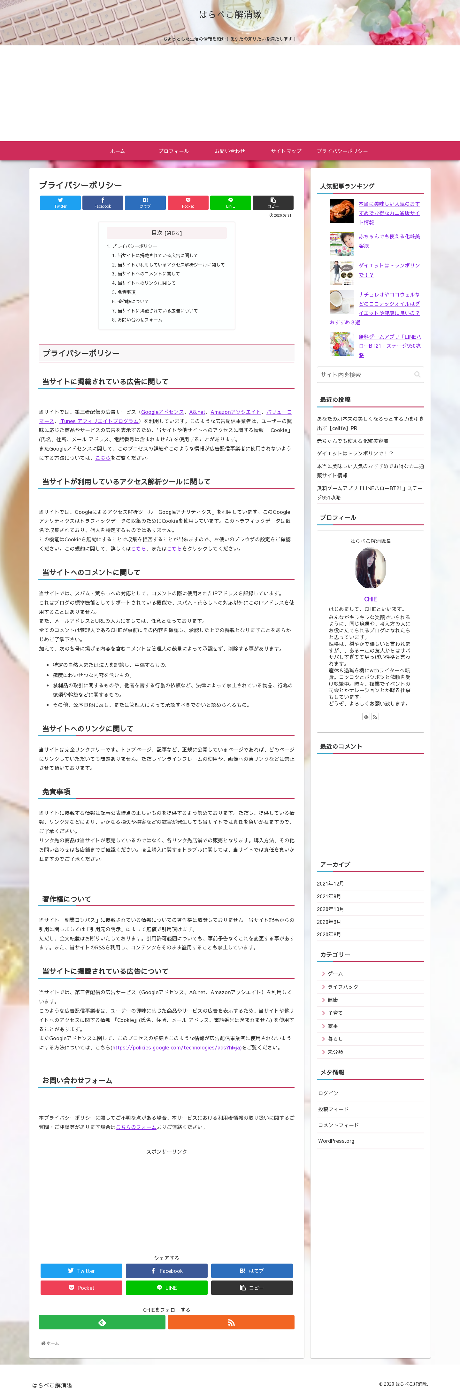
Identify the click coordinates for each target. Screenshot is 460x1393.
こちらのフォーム (136, 1126)
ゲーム (335, 973)
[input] (370, 375)
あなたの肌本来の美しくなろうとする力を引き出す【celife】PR (370, 423)
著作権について (133, 301)
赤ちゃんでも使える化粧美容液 (352, 440)
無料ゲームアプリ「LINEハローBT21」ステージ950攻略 (390, 346)
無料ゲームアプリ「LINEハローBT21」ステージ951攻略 (370, 492)
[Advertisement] (230, 93)
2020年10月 (330, 908)
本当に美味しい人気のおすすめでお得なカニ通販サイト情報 (389, 213)
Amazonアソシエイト (236, 411)
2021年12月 (330, 883)
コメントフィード (338, 1124)
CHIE (370, 599)
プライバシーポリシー (134, 246)
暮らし (335, 1038)
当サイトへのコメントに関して (149, 273)
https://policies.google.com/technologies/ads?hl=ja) (177, 1047)
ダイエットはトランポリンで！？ (355, 453)
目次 (156, 232)
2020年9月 (329, 921)
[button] (417, 374)
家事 (333, 1025)
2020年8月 (329, 934)
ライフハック (343, 986)
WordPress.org (336, 1140)
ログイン (328, 1092)
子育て (335, 1012)
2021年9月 (329, 896)
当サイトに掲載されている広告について (158, 310)
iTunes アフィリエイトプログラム (99, 420)
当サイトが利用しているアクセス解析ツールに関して (171, 264)
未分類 (335, 1051)
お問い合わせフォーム (140, 319)
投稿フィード (333, 1108)
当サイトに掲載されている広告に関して (158, 255)
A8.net (197, 411)
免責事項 (126, 292)
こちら (103, 457)
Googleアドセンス (162, 411)
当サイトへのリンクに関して (147, 283)
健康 (333, 999)
